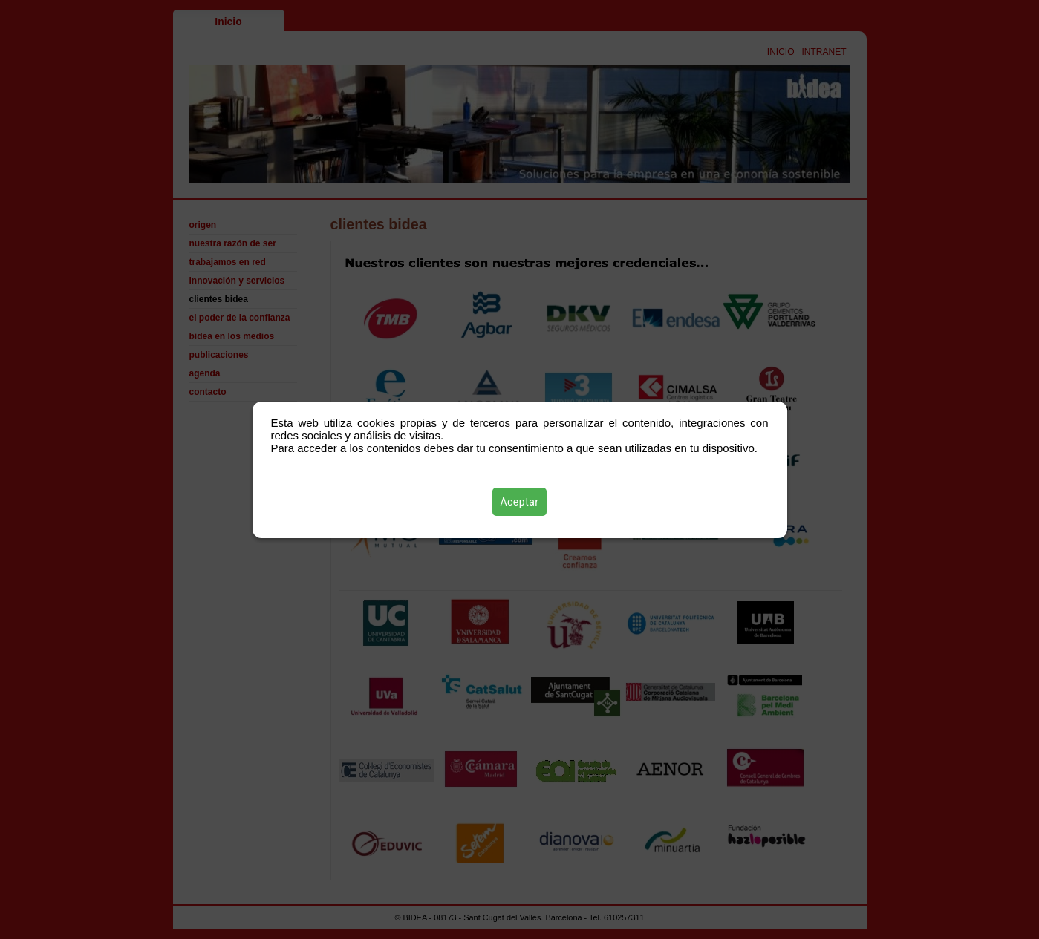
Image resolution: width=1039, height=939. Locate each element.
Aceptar (519, 501)
